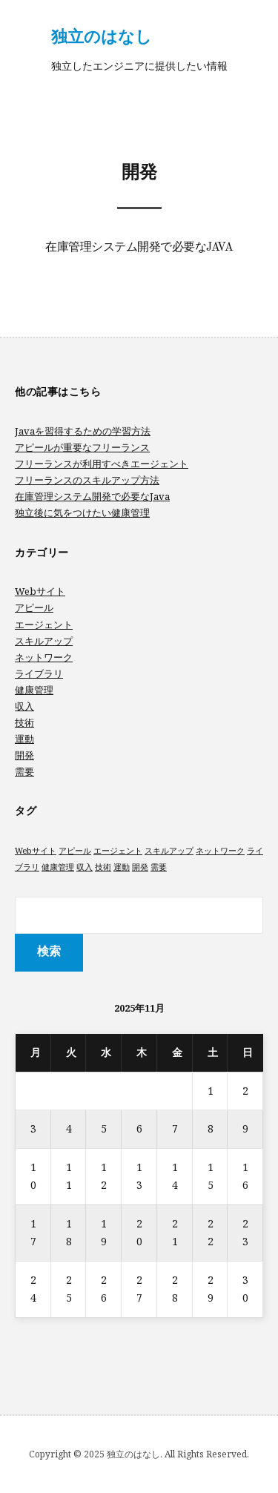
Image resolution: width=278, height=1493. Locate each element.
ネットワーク (44, 657)
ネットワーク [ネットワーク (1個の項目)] (220, 851)
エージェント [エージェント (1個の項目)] (117, 851)
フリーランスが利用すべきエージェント (101, 463)
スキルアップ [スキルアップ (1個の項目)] (169, 851)
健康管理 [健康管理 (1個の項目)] (58, 867)
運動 (24, 738)
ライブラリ (39, 673)
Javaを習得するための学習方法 (82, 431)
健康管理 (34, 689)
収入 (24, 706)
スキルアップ (44, 640)
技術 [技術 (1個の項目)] (103, 867)
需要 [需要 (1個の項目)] (158, 867)
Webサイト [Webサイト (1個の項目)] (35, 851)
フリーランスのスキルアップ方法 (87, 480)
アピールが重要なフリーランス (82, 447)
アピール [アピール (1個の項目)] (75, 851)
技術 (24, 722)
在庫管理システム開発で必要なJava (139, 248)
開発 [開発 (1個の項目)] (140, 867)
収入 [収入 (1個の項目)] (84, 867)
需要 (24, 771)
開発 (24, 755)
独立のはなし (101, 35)
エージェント (44, 624)
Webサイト (40, 591)
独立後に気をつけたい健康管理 (82, 512)
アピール (34, 607)
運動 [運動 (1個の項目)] (121, 867)
